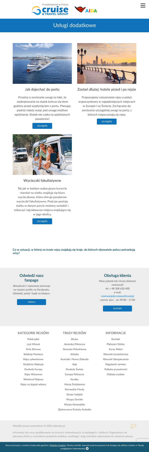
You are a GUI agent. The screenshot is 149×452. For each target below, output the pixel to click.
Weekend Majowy (33, 379)
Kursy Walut (115, 349)
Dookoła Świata (74, 369)
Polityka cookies (115, 374)
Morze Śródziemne (74, 384)
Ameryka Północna (74, 344)
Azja (74, 364)
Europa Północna (74, 374)
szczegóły (42, 126)
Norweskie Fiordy (74, 389)
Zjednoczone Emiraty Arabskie (74, 409)
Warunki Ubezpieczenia (116, 359)
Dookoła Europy (33, 369)
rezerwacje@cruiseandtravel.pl (117, 296)
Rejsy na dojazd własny (33, 384)
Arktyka (74, 354)
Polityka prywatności (115, 369)
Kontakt (115, 339)
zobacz (31, 302)
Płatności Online (116, 344)
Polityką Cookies (58, 445)
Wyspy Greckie (74, 399)
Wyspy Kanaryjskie (74, 404)
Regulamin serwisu (115, 364)
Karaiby (74, 379)
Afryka (74, 339)
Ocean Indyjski (74, 394)
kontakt (117, 308)
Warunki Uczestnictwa (115, 354)
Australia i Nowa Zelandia (74, 359)
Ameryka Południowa (74, 349)
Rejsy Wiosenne (33, 374)
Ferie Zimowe (33, 349)
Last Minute (33, 344)
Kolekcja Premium (33, 354)
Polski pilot (33, 339)
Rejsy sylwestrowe (33, 359)
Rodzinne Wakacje (33, 364)
